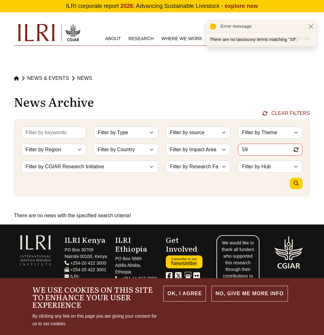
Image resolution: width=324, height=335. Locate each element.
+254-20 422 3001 (85, 269)
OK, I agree (184, 293)
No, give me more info (249, 293)
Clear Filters (290, 113)
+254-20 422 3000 (85, 263)
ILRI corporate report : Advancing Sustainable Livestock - (162, 6)
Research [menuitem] (141, 38)
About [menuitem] (113, 38)
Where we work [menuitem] (181, 38)
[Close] (311, 26)
